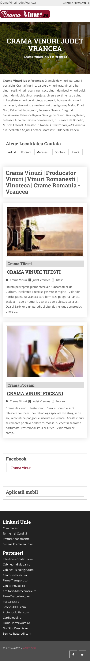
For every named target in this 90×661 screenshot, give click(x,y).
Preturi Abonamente (16, 538)
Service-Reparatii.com (17, 633)
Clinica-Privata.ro (14, 585)
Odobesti (60, 152)
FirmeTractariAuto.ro (16, 596)
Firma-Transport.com (16, 580)
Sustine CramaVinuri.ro (18, 544)
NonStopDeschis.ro (15, 628)
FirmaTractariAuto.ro (16, 623)
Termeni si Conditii (15, 533)
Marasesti (42, 152)
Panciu (76, 152)
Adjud (12, 152)
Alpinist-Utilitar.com (16, 612)
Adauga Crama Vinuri (75, 3)
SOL (33, 648)
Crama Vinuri (33, 56)
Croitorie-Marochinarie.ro (19, 591)
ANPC (26, 648)
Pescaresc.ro (11, 601)
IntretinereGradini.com (18, 559)
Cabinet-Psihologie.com (18, 569)
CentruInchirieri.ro (15, 575)
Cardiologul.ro (12, 617)
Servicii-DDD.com (14, 607)
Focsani (26, 152)
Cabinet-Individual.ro (16, 564)
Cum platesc (11, 528)
